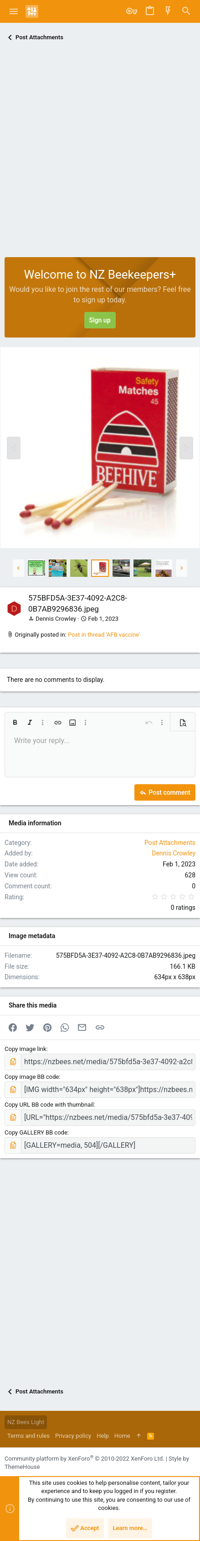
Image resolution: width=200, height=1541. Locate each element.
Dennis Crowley (56, 618)
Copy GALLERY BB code (36, 1132)
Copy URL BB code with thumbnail (49, 1104)
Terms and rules (28, 1435)
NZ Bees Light (25, 1422)
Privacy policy (73, 1435)
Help (103, 1435)
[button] (14, 11)
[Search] (186, 11)
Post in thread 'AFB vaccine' (104, 634)
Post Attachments (169, 842)
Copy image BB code (32, 1076)
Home (122, 1435)
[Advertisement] (100, 152)
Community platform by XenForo (84, 1458)
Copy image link (25, 1048)
